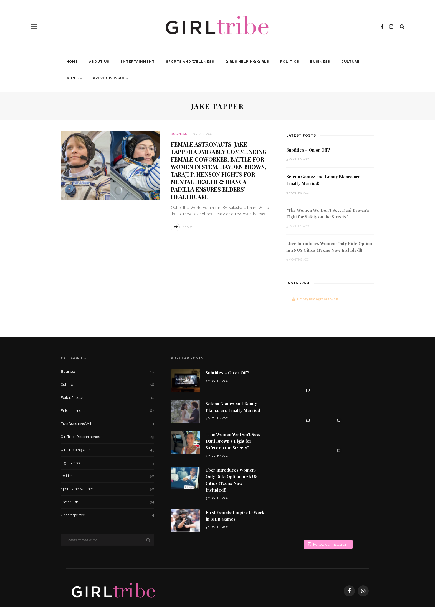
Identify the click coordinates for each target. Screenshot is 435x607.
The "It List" (107, 502)
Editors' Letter (107, 398)
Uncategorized (107, 515)
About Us (99, 62)
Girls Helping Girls (247, 62)
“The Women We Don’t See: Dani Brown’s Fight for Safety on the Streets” (233, 441)
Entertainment (137, 62)
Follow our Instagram (328, 484)
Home (72, 62)
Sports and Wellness (190, 62)
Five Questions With (107, 424)
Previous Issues (110, 78)
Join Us (74, 78)
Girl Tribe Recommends (107, 437)
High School (107, 463)
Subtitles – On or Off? (308, 150)
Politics (289, 62)
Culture (350, 62)
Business (320, 62)
